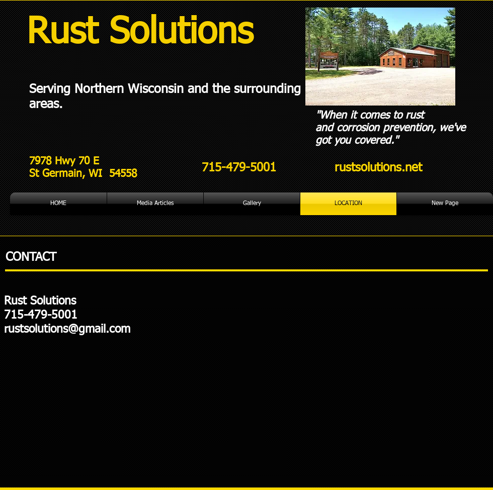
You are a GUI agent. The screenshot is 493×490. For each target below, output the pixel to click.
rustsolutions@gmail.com (67, 329)
